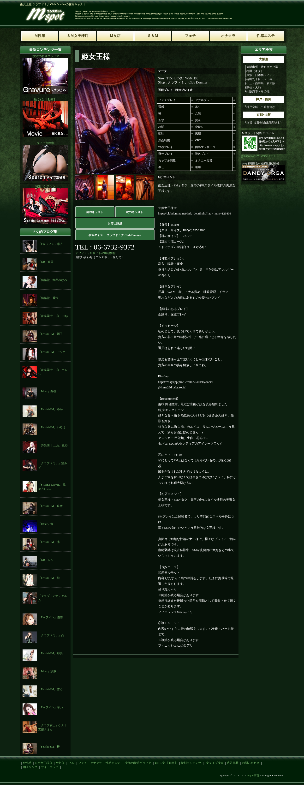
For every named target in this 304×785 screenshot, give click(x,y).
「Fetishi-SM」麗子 (50, 334)
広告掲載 (232, 763)
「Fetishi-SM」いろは (52, 427)
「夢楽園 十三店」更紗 (53, 445)
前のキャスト (94, 212)
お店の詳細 (115, 223)
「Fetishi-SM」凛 (49, 542)
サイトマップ (49, 767)
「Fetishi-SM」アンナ (52, 352)
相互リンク (30, 767)
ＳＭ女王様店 (43, 763)
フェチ (82, 763)
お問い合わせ (250, 763)
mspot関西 (253, 775)
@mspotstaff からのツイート (259, 156)
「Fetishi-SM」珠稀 (50, 506)
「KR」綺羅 (46, 262)
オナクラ (96, 763)
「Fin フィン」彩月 (50, 244)
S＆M (71, 763)
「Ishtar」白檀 (47, 391)
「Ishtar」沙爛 (47, 671)
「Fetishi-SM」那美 (50, 653)
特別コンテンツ (191, 763)
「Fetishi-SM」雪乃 (50, 689)
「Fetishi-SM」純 (49, 578)
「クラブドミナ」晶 (51, 635)
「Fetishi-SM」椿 (49, 746)
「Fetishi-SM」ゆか (50, 409)
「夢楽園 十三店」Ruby (53, 316)
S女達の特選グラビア (137, 763)
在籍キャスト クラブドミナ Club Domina (115, 235)
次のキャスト (134, 212)
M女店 (60, 763)
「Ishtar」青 (45, 524)
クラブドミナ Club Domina (187, 82)
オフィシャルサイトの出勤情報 (95, 253)
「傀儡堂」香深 (48, 298)
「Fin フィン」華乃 (50, 707)
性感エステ (113, 763)
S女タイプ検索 (214, 763)
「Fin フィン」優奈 (50, 617)
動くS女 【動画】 (166, 763)
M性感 (27, 763)
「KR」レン (46, 560)
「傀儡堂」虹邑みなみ (52, 280)
